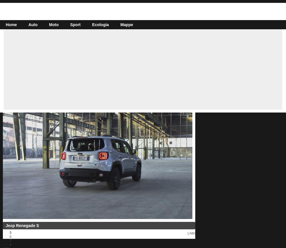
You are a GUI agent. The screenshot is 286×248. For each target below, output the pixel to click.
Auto (33, 24)
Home (11, 24)
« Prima (10, 217)
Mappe (126, 24)
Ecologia (100, 24)
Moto (54, 24)
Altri (192, 233)
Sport (75, 24)
